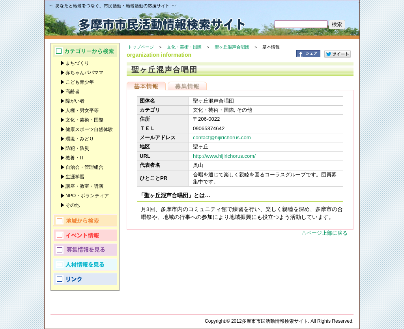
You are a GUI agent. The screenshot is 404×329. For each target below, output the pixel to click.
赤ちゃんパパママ (84, 72)
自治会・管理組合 (84, 167)
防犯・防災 (77, 148)
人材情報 (85, 264)
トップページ (141, 47)
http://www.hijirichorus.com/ (224, 156)
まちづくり (77, 63)
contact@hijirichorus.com (222, 137)
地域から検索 (85, 220)
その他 (72, 205)
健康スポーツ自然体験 (89, 129)
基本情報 (146, 86)
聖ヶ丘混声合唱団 (232, 47)
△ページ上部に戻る (324, 233)
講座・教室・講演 (84, 186)
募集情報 (187, 86)
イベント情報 (85, 235)
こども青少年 (79, 82)
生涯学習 (74, 176)
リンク (85, 279)
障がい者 (74, 101)
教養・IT (74, 158)
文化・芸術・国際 (184, 47)
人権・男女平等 (82, 110)
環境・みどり (79, 139)
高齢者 (72, 91)
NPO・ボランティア (87, 195)
